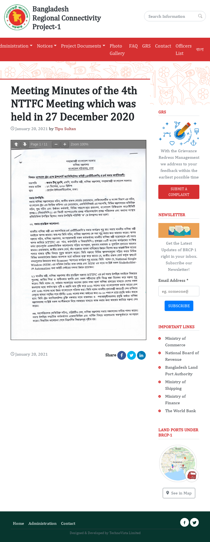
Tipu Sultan (65, 128)
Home (18, 523)
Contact (163, 46)
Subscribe (179, 305)
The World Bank (180, 410)
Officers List (184, 49)
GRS (146, 46)
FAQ (133, 46)
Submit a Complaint (178, 192)
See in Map (179, 493)
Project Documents (81, 46)
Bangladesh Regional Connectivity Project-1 (66, 17)
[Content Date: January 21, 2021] (29, 128)
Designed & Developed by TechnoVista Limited (105, 533)
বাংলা (199, 49)
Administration (42, 523)
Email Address (173, 280)
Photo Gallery (117, 49)
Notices (45, 46)
